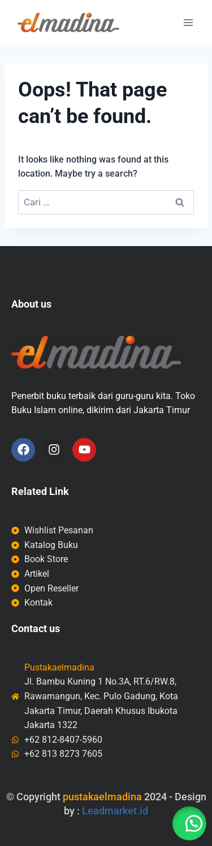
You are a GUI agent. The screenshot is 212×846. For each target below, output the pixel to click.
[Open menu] (188, 22)
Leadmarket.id (115, 811)
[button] (189, 823)
